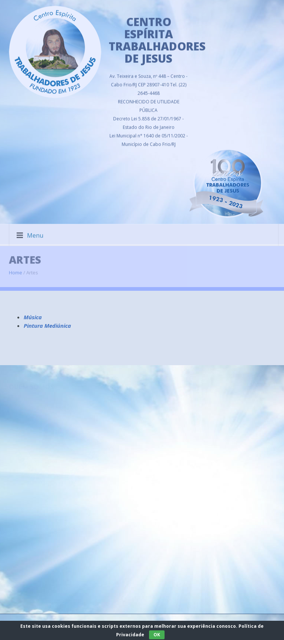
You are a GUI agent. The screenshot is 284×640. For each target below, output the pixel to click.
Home (15, 269)
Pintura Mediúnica (47, 325)
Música (33, 317)
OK (156, 634)
